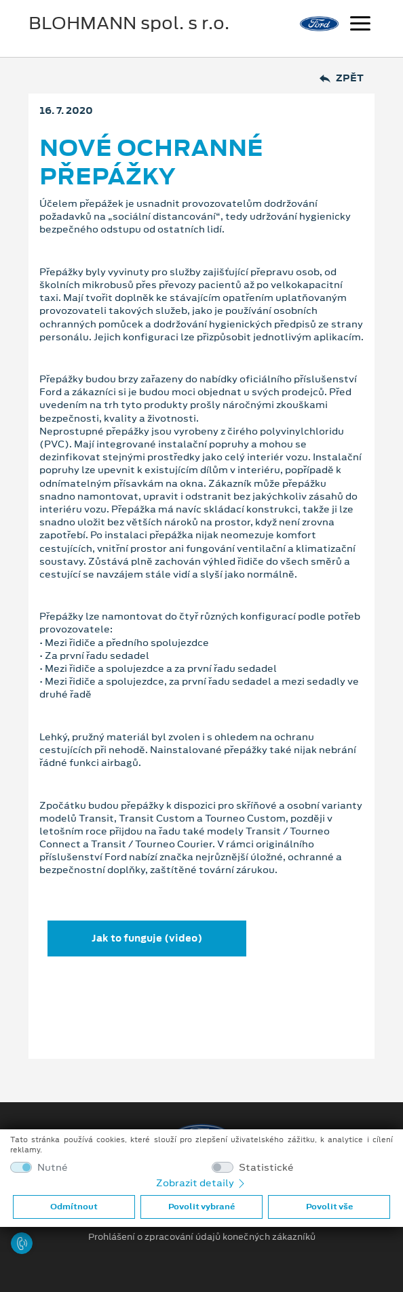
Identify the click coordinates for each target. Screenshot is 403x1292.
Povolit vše (329, 1206)
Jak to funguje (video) (147, 938)
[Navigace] (360, 25)
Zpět (342, 78)
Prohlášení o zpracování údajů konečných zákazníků (201, 1237)
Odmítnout (74, 1206)
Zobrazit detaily (201, 1183)
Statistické (266, 1167)
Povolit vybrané (201, 1206)
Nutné (52, 1167)
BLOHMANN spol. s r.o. (128, 23)
